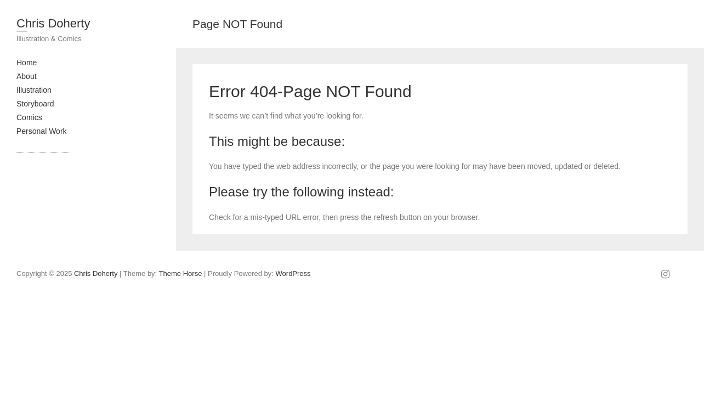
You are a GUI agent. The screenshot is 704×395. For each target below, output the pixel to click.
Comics (29, 117)
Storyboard (35, 103)
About (26, 76)
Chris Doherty (53, 23)
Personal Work (41, 131)
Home (26, 62)
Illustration (34, 90)
